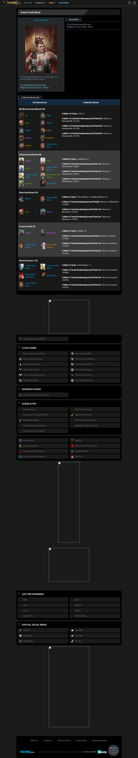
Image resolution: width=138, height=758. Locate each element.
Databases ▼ (40, 2)
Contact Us (48, 740)
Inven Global (14, 2)
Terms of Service (64, 740)
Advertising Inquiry (99, 740)
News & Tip (28, 2)
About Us (34, 740)
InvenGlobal (64, 2)
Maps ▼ (52, 2)
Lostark (6, 2)
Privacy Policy (81, 740)
